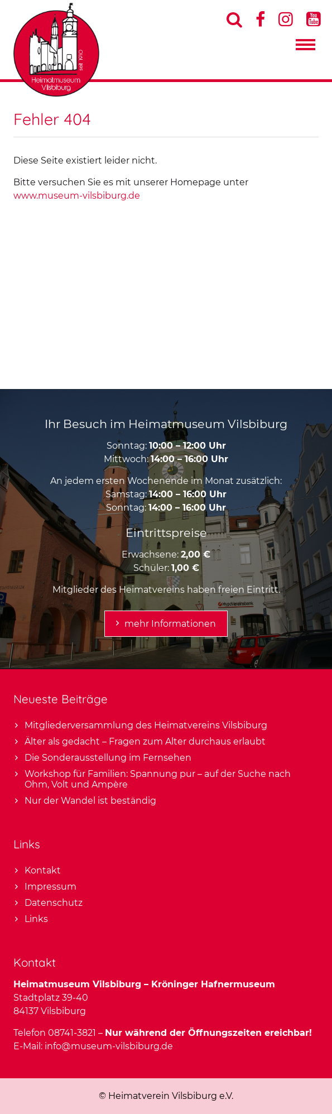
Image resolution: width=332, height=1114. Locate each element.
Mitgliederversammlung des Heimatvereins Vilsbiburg (146, 725)
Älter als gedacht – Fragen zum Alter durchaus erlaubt (145, 741)
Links (36, 919)
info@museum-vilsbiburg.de (109, 1046)
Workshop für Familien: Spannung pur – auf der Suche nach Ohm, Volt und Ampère (158, 779)
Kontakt (43, 870)
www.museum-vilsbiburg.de (76, 195)
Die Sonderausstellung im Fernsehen (108, 757)
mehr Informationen (170, 623)
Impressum (50, 886)
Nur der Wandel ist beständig (90, 800)
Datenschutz (54, 902)
